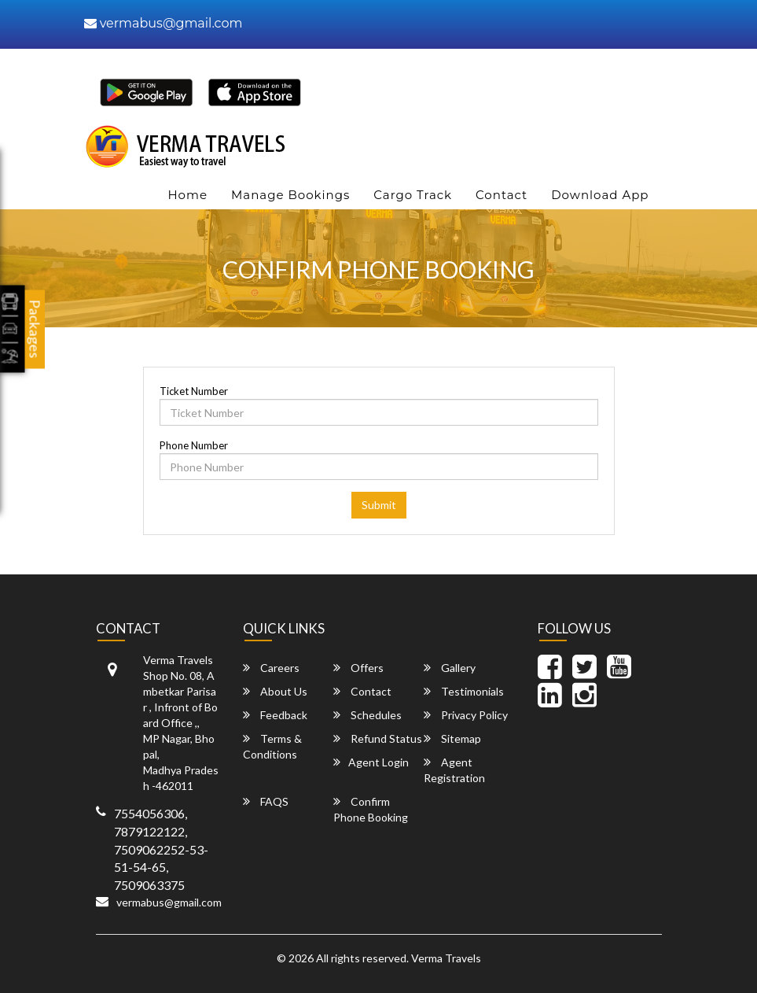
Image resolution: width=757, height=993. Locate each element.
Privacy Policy (466, 715)
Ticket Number (194, 391)
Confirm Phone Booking (370, 809)
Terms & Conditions (272, 746)
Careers (271, 667)
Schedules (367, 715)
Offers (358, 667)
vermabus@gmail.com (163, 23)
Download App (600, 194)
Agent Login (371, 762)
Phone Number (194, 445)
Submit (379, 504)
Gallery (450, 667)
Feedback (275, 715)
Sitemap (452, 738)
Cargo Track (412, 194)
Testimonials (464, 691)
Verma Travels (446, 958)
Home (187, 194)
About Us (275, 691)
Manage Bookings (290, 194)
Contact (501, 194)
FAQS (265, 801)
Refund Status (377, 738)
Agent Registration (454, 769)
